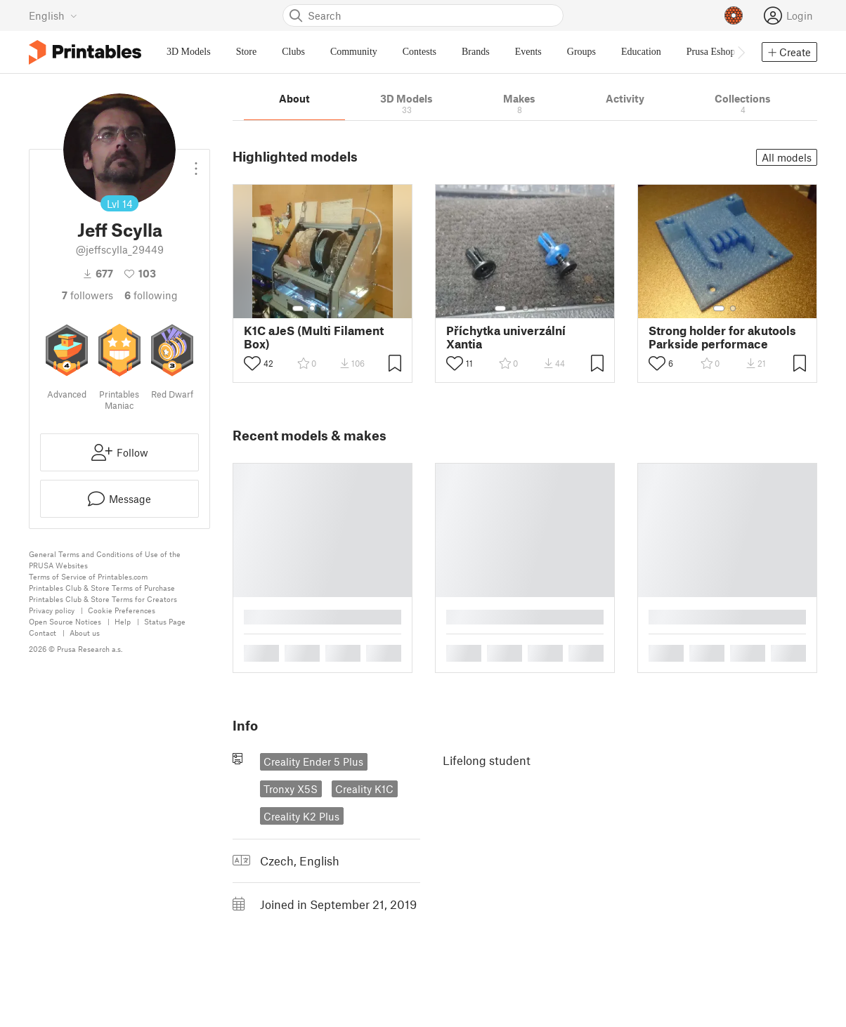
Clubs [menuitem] (293, 51)
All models (787, 157)
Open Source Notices (65, 621)
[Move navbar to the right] (740, 52)
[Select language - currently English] (53, 15)
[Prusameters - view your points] (733, 15)
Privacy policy (51, 610)
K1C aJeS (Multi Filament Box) (314, 337)
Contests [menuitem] (419, 51)
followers (87, 295)
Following (151, 295)
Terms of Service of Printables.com (88, 576)
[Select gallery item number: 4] (334, 308)
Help (123, 621)
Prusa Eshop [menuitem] (711, 51)
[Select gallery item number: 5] (344, 308)
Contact (42, 632)
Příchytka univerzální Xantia (506, 337)
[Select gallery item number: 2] (312, 308)
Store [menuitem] (246, 51)
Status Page (165, 621)
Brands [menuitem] (476, 51)
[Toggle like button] (252, 363)
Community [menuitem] (353, 51)
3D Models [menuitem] (189, 51)
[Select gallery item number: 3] (323, 308)
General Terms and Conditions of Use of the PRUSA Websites (105, 559)
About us (85, 632)
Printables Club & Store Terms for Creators (103, 598)
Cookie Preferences (121, 610)
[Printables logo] (85, 52)
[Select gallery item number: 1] (298, 308)
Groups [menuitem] (581, 51)
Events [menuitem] (528, 51)
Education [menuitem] (641, 51)
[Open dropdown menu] (196, 163)
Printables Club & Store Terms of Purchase (102, 587)
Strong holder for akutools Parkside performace (722, 337)
